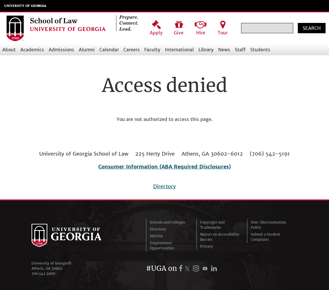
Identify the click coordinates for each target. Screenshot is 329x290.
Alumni (87, 49)
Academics (32, 49)
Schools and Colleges (167, 222)
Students (260, 49)
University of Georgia (25, 6)
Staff (240, 49)
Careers (131, 49)
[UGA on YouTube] (206, 268)
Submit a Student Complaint (265, 237)
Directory (164, 186)
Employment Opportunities (162, 245)
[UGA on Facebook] (181, 268)
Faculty (152, 49)
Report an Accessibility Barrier (219, 237)
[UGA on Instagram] (197, 268)
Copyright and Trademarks (212, 225)
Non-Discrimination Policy (268, 225)
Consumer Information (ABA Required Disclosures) (164, 166)
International (179, 49)
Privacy (206, 246)
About (9, 49)
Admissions (61, 49)
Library (206, 49)
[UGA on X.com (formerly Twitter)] (188, 268)
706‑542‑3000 (43, 273)
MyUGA (156, 236)
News (224, 49)
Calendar (109, 49)
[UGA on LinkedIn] (214, 268)
